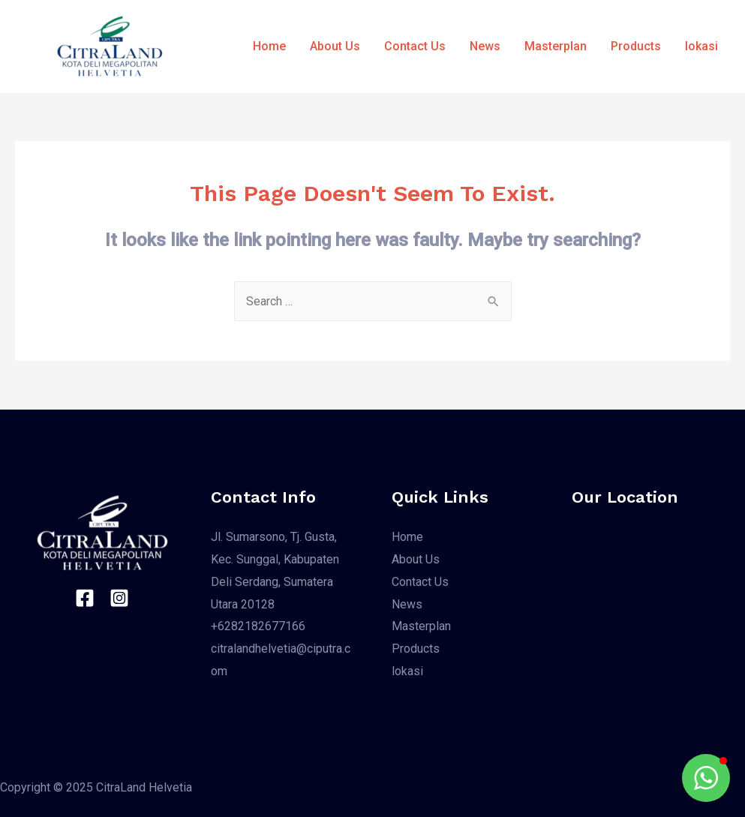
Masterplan (555, 46)
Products (636, 46)
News (485, 46)
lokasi (701, 46)
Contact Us (415, 46)
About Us (335, 46)
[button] (706, 778)
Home (269, 46)
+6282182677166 (258, 626)
